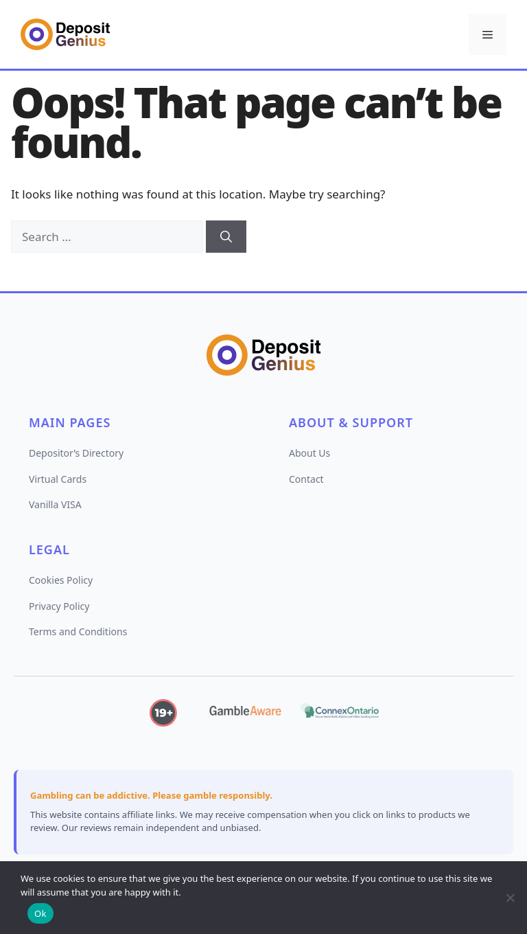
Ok (40, 913)
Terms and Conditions (78, 631)
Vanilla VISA (55, 504)
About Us (309, 452)
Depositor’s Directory (76, 452)
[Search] (226, 236)
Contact (306, 479)
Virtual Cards (57, 479)
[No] (510, 897)
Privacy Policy (59, 606)
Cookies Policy (61, 579)
